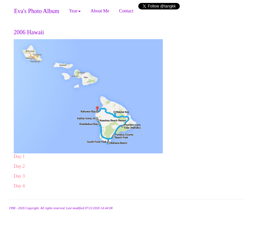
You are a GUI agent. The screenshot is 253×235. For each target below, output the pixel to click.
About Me (100, 10)
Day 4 (19, 185)
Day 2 (19, 166)
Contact (126, 10)
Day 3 (19, 176)
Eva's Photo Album (36, 11)
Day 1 (19, 156)
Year (75, 10)
